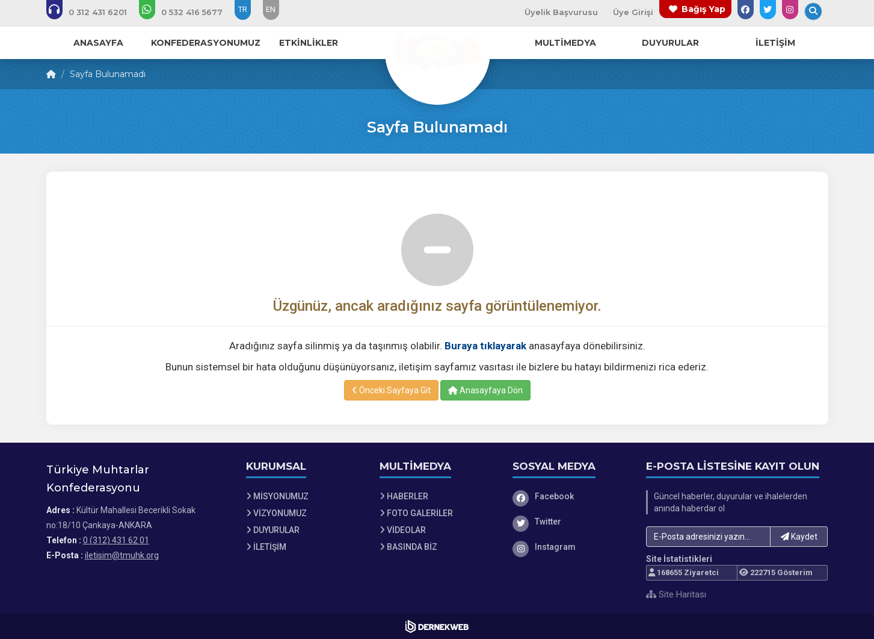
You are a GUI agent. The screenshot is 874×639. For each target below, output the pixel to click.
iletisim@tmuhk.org (122, 555)
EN (270, 9)
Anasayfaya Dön (485, 390)
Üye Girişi (633, 12)
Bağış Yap (703, 9)
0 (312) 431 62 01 (116, 540)
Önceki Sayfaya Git (391, 390)
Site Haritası (676, 594)
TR (242, 9)
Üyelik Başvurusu (561, 12)
